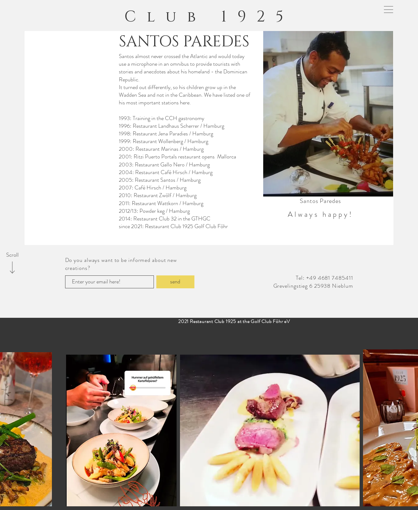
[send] (175, 281)
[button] (388, 9)
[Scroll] (12, 255)
